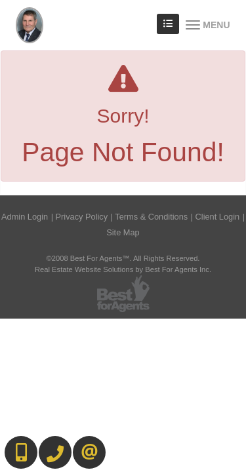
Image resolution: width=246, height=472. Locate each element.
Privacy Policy (82, 217)
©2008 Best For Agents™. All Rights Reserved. (123, 258)
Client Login (217, 217)
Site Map (123, 232)
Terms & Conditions (151, 217)
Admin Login (24, 217)
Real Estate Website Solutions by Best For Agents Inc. (123, 269)
